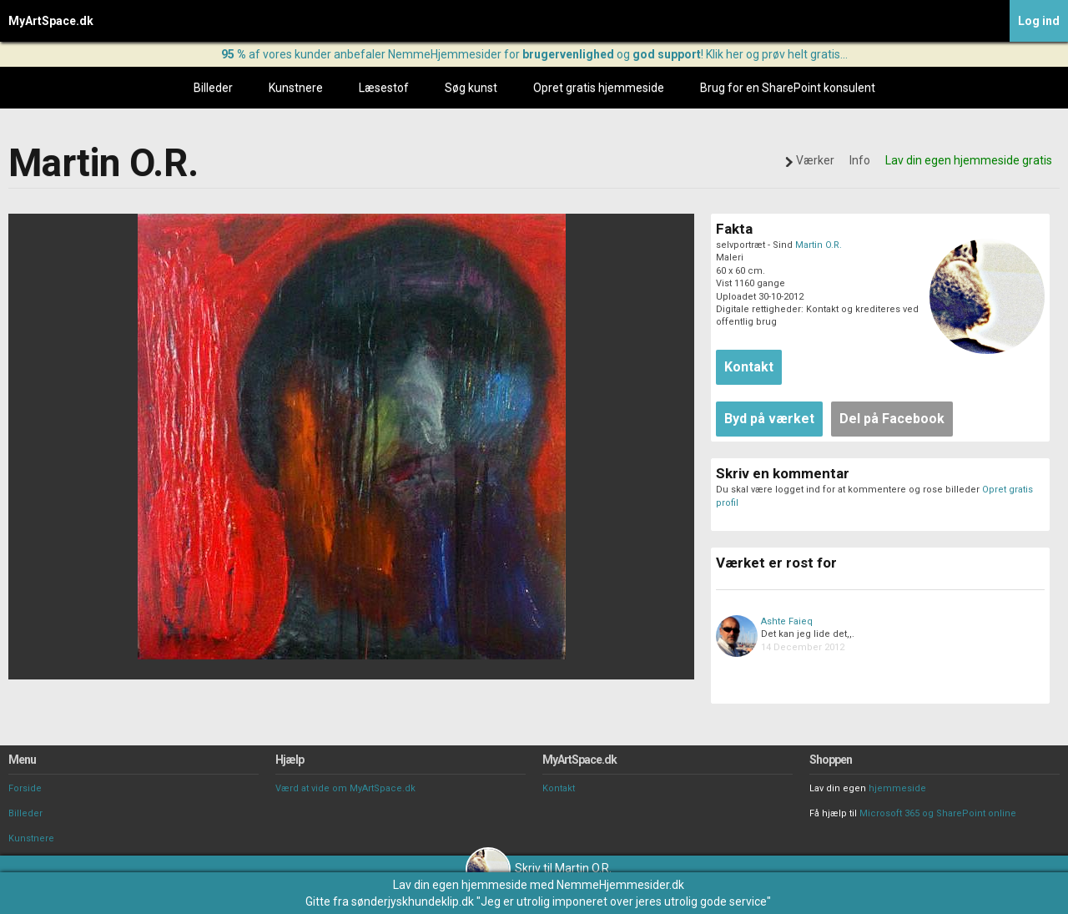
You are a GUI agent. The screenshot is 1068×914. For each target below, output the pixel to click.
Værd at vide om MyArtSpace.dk (345, 788)
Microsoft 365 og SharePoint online (937, 813)
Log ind (1039, 21)
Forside (25, 788)
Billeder (213, 87)
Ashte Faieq (787, 621)
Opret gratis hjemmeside (598, 87)
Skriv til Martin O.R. (539, 868)
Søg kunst (471, 87)
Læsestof (384, 87)
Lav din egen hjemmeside (460, 884)
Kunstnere (296, 87)
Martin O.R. (818, 245)
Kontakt (558, 788)
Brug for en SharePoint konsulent (787, 87)
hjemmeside (897, 788)
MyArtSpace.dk (50, 21)
